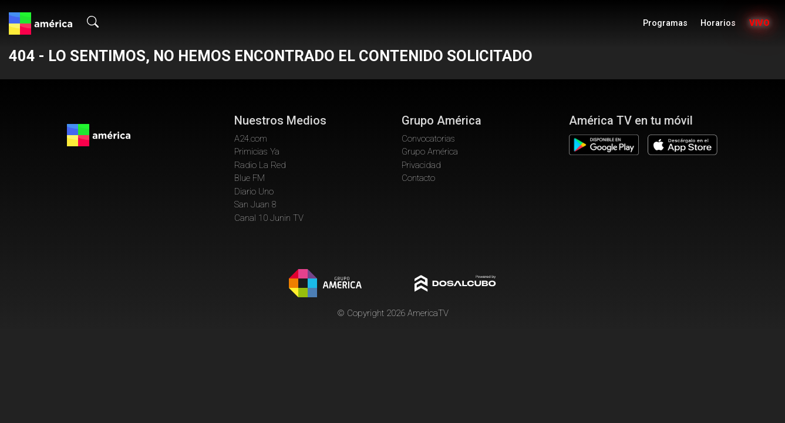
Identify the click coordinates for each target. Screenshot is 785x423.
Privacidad (421, 165)
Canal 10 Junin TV (269, 218)
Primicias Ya (256, 151)
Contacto (418, 178)
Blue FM (249, 178)
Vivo (759, 23)
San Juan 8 (255, 204)
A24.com (250, 138)
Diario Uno (254, 191)
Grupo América (430, 151)
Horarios (718, 23)
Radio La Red (260, 165)
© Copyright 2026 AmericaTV (393, 313)
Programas (665, 23)
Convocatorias (428, 138)
